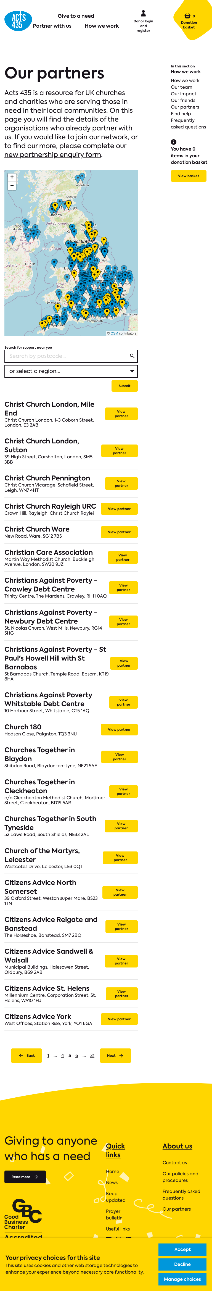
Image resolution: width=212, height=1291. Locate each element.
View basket (188, 175)
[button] (12, 177)
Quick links (115, 1150)
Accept (182, 1249)
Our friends (183, 100)
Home (112, 1171)
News (112, 1182)
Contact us (175, 1163)
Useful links (118, 1229)
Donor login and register (143, 21)
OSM (114, 333)
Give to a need (76, 15)
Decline (182, 1264)
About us (177, 1146)
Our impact (184, 94)
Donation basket (189, 21)
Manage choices (182, 1279)
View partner (121, 413)
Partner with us (52, 25)
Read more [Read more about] (25, 1177)
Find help (181, 114)
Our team (181, 87)
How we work (102, 25)
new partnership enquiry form (52, 154)
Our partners (185, 107)
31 (92, 1055)
